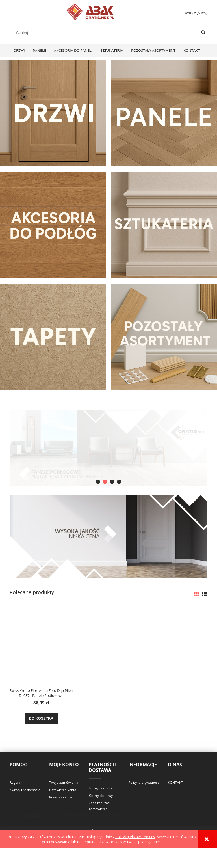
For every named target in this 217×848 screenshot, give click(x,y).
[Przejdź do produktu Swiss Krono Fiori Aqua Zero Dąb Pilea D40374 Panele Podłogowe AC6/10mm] (41, 644)
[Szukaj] (203, 32)
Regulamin (18, 782)
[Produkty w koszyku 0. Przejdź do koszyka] (193, 12)
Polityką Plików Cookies (135, 836)
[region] (108, 448)
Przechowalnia (60, 797)
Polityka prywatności (144, 782)
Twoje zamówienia (63, 782)
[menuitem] (19, 50)
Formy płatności (101, 788)
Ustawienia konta (62, 789)
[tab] (98, 482)
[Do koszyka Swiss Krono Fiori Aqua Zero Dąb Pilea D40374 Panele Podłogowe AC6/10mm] (41, 718)
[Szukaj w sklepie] (38, 33)
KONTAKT (175, 782)
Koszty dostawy (101, 795)
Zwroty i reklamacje (25, 789)
